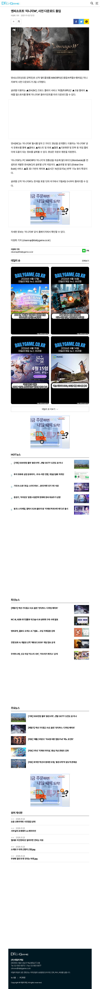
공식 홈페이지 (40, 231)
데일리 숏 (15, 260)
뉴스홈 (13, 977)
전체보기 (85, 261)
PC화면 (22, 977)
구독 (87, 251)
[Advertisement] (50, 119)
